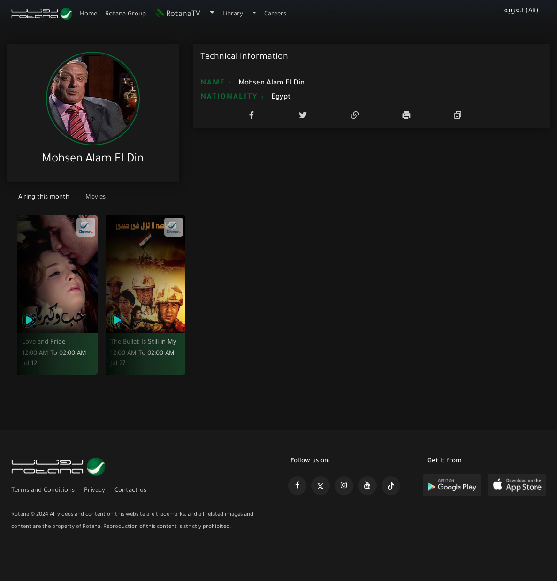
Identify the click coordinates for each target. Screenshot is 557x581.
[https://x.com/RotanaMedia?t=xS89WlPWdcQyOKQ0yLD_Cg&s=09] (320, 485)
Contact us (130, 490)
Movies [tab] (95, 197)
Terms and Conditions (43, 490)
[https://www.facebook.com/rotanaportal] (297, 485)
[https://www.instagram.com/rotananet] (344, 485)
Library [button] (232, 14)
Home (88, 14)
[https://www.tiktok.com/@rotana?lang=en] (391, 485)
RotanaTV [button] (177, 14)
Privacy (94, 490)
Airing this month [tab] (44, 197)
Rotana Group (125, 14)
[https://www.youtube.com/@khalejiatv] (367, 485)
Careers (275, 14)
